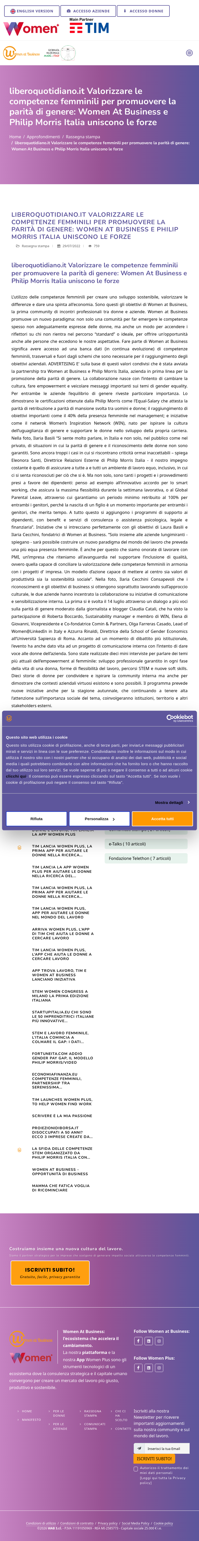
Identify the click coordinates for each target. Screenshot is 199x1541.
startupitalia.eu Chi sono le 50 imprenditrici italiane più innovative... (63, 1016)
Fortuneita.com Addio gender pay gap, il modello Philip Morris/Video (62, 1058)
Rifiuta (36, 819)
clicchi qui (16, 776)
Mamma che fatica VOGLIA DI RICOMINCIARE (61, 1188)
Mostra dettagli (169, 802)
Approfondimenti (43, 137)
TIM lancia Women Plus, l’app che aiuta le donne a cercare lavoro (62, 954)
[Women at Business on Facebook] (138, 1341)
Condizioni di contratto (77, 1523)
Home (15, 137)
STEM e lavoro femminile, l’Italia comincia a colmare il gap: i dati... (60, 1037)
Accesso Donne (143, 11)
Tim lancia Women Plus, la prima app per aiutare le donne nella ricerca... (62, 851)
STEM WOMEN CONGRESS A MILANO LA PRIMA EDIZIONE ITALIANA (60, 996)
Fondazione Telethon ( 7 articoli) (140, 858)
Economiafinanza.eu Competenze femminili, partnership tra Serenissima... (57, 1081)
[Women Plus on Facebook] (138, 1368)
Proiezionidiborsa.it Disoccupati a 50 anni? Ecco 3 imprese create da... (62, 1132)
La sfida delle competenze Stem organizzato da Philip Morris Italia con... (62, 1153)
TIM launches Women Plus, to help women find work (62, 1102)
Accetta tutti (162, 819)
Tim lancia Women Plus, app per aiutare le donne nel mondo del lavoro (60, 913)
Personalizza (100, 819)
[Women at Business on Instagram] (159, 1341)
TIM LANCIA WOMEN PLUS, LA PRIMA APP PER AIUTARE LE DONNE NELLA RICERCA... (62, 892)
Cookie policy (163, 1523)
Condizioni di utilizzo (41, 1523)
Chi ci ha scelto (121, 1415)
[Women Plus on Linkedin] (149, 1368)
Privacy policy (108, 1523)
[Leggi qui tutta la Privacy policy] (163, 1481)
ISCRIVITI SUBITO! (154, 1459)
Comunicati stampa (94, 1426)
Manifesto (31, 1420)
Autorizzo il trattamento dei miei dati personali (165, 1476)
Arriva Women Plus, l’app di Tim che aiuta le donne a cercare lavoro (63, 934)
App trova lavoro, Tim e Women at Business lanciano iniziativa (59, 975)
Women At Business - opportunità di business (60, 1171)
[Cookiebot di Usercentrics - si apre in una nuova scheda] (170, 718)
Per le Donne (59, 1413)
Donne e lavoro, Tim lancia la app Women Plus (63, 832)
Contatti (123, 1429)
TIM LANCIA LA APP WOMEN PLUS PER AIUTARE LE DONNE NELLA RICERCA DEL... (62, 871)
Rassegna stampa (83, 137)
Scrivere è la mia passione (62, 1116)
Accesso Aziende (88, 11)
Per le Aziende (60, 1426)
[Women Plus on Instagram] (159, 1368)
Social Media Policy (135, 1523)
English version (31, 11)
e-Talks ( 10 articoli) (127, 844)
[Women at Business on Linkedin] (149, 1341)
